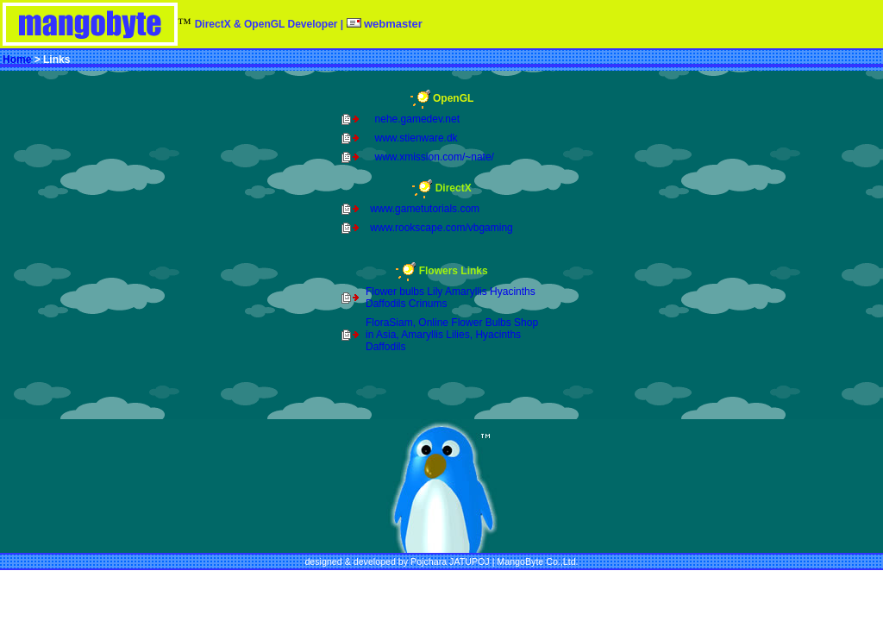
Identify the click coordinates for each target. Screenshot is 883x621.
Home (17, 59)
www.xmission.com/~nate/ (434, 157)
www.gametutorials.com (424, 209)
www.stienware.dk (416, 138)
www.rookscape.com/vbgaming (441, 228)
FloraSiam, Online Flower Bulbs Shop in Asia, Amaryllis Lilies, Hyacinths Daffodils (452, 335)
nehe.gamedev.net (417, 119)
